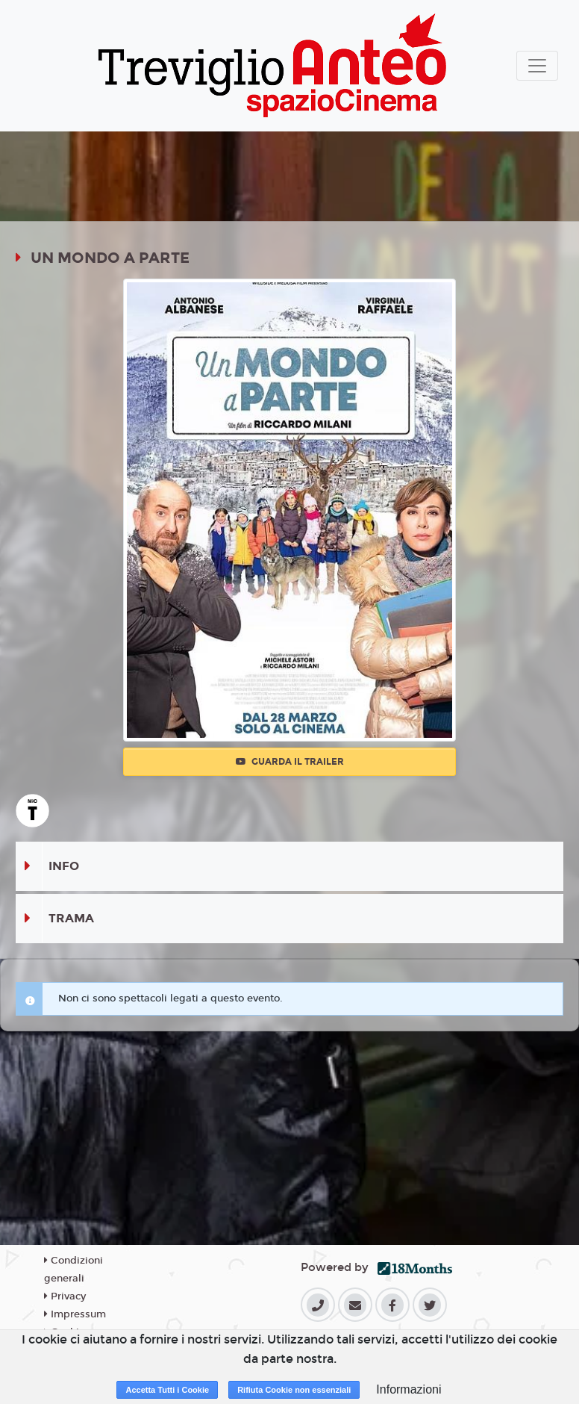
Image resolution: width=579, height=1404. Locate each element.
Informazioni (408, 1389)
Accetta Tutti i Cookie (167, 1389)
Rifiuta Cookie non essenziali (294, 1389)
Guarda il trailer (290, 762)
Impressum (75, 1314)
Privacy (65, 1296)
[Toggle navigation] (537, 66)
